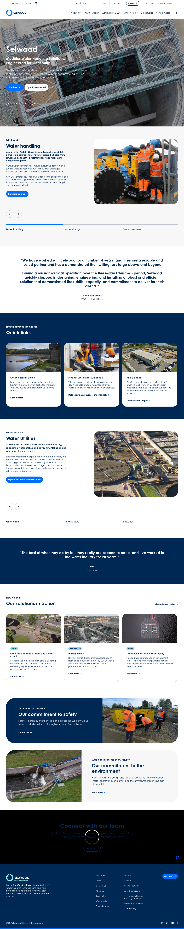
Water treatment (132, 229)
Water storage (72, 229)
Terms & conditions (132, 891)
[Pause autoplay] (16, 103)
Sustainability (101, 896)
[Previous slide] (8, 103)
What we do (131, 13)
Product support (103, 906)
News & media (163, 13)
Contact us (101, 886)
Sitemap (127, 881)
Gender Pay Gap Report (134, 903)
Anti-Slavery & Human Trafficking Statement (133, 897)
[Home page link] (16, 13)
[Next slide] (34, 103)
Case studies (147, 13)
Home (98, 881)
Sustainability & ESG (111, 13)
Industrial (128, 521)
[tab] (20, 103)
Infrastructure (72, 521)
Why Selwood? (91, 13)
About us (76, 13)
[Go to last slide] (9, 214)
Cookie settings (130, 908)
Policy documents (131, 886)
